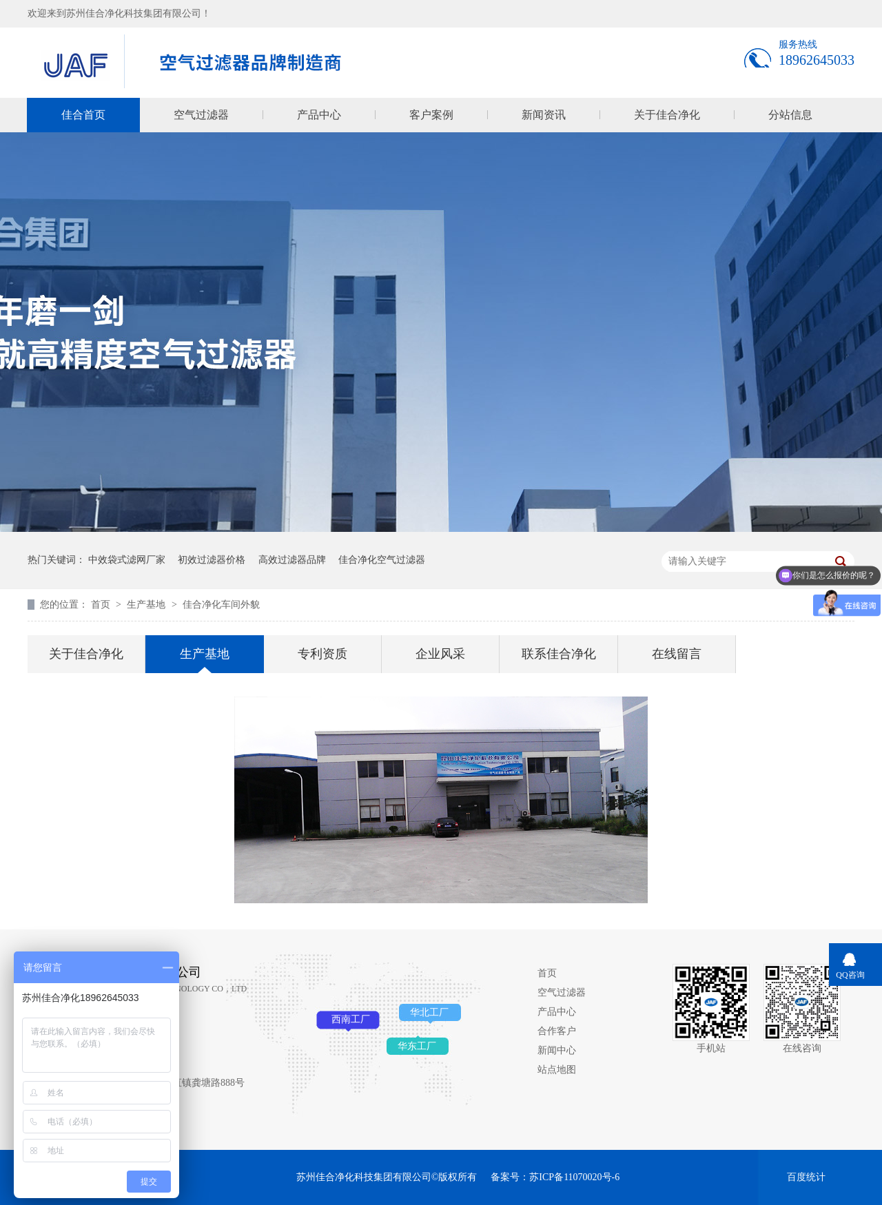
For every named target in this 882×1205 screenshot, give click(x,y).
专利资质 (322, 654)
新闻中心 (556, 1050)
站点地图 (556, 1069)
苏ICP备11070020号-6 (574, 1177)
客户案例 (431, 115)
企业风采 (440, 654)
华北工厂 (429, 1012)
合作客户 (556, 1031)
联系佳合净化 (559, 654)
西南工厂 (350, 1019)
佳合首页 (83, 115)
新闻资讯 (544, 115)
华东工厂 (417, 1046)
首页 (102, 604)
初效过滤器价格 (211, 560)
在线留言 (676, 654)
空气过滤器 (201, 115)
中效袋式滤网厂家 (126, 560)
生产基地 (147, 604)
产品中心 (319, 115)
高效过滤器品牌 (292, 560)
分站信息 (790, 115)
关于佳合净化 (667, 115)
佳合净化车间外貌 (221, 604)
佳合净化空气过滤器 (381, 560)
